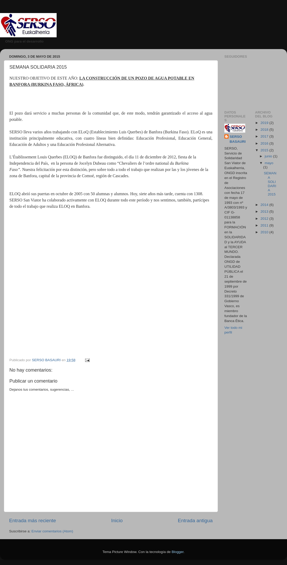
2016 (264, 143)
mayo (269, 163)
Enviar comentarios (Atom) (52, 531)
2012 (264, 219)
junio (269, 156)
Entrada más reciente (32, 520)
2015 (264, 150)
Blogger (178, 552)
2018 (264, 130)
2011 (264, 225)
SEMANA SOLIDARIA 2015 (270, 183)
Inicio (117, 520)
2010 (264, 232)
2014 (264, 205)
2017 (264, 136)
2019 (264, 123)
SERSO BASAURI (238, 139)
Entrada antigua (195, 520)
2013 (264, 211)
